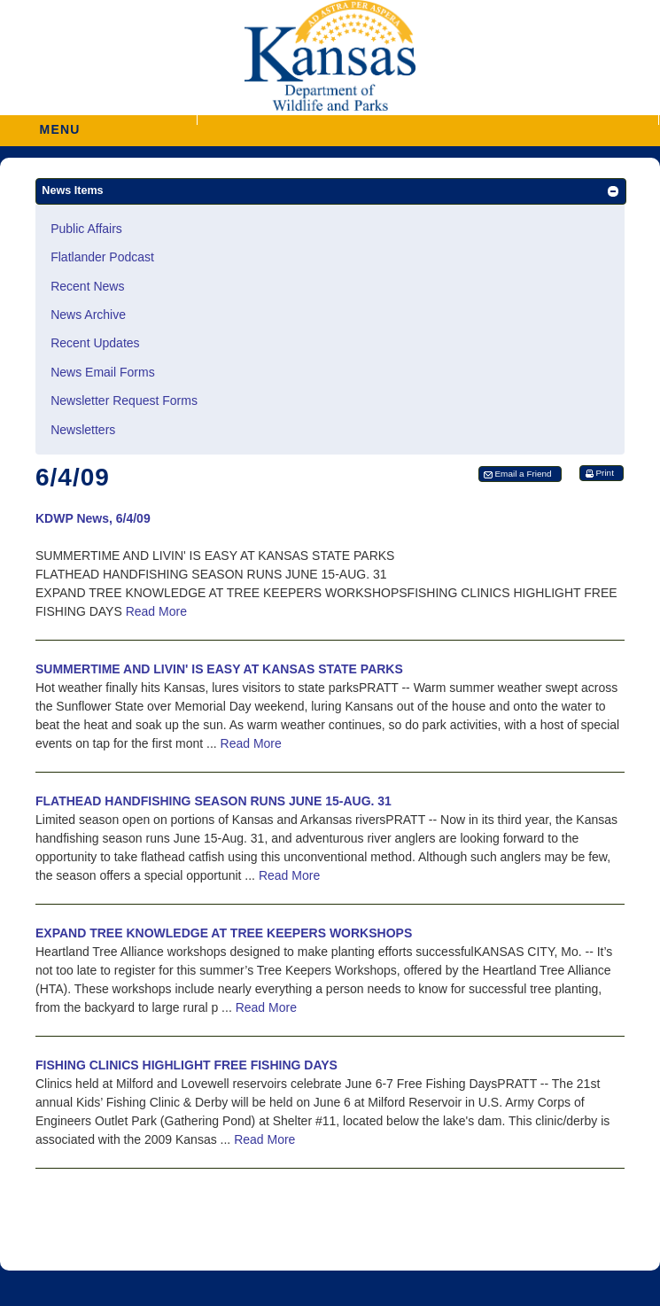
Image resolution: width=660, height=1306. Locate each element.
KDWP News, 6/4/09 (93, 518)
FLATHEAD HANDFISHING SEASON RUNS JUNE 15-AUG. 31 (213, 801)
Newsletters (82, 430)
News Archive (88, 314)
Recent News (87, 286)
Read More (156, 611)
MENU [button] (60, 123)
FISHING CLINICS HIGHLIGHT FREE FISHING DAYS (186, 1065)
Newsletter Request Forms (124, 400)
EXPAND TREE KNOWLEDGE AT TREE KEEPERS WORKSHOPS (223, 933)
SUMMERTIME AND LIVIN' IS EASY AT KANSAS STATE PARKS (219, 669)
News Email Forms (102, 372)
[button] (428, 120)
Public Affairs (86, 229)
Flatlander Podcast (102, 257)
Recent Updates (94, 343)
